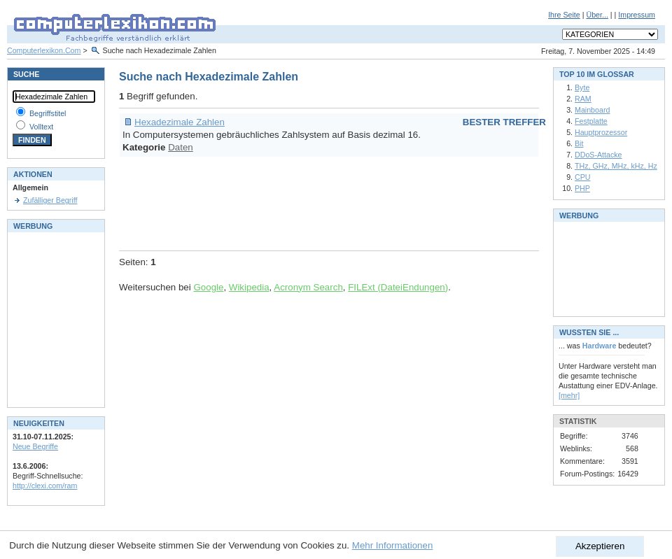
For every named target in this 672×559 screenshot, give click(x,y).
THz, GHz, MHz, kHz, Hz (616, 166)
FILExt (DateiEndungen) (398, 287)
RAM (583, 98)
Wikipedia (249, 287)
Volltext (41, 126)
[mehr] (569, 395)
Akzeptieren (599, 546)
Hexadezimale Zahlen (179, 122)
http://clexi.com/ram (45, 485)
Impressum (636, 14)
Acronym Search (308, 287)
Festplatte (591, 121)
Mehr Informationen (392, 545)
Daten (180, 147)
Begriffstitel (47, 113)
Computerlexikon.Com (43, 50)
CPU (583, 177)
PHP (582, 188)
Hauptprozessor (601, 132)
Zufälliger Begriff (50, 200)
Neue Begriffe (35, 446)
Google (208, 287)
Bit (579, 143)
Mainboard (592, 110)
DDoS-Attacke (598, 154)
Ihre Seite (564, 14)
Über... (597, 14)
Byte (582, 87)
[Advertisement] (374, 201)
